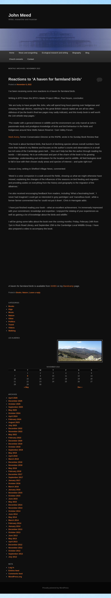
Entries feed (13, 570)
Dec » (80, 387)
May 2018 (12, 468)
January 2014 (14, 526)
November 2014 (15, 508)
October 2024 (14, 413)
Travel (11, 325)
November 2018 (15, 465)
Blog (87, 53)
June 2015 (12, 499)
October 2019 (14, 447)
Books (19, 293)
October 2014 (14, 511)
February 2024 (14, 419)
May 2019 (12, 453)
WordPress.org (15, 577)
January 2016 (14, 490)
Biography (76, 53)
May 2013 (12, 538)
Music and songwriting (28, 53)
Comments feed (15, 574)
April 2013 (12, 542)
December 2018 (15, 462)
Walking (11, 331)
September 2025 (15, 407)
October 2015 (14, 496)
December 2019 (15, 444)
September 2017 (15, 477)
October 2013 (14, 532)
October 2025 (14, 404)
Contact (30, 59)
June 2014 (12, 514)
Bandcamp (68, 286)
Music (11, 312)
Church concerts (16, 59)
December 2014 (15, 505)
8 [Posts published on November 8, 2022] (27, 376)
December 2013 (15, 529)
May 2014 (12, 517)
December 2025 (15, 401)
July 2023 (12, 425)
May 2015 (12, 502)
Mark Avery (13, 137)
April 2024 (12, 416)
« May (26, 387)
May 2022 (12, 434)
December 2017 (15, 474)
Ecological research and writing (55, 53)
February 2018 (14, 471)
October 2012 (14, 551)
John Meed (19, 15)
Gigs (10, 309)
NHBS (54, 286)
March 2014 (13, 520)
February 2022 (14, 438)
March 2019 (13, 459)
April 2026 (12, 398)
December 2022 (15, 428)
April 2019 (12, 456)
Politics (11, 321)
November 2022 (15, 431)
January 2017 (14, 480)
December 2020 (15, 441)
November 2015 (15, 493)
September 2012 (15, 554)
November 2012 (15, 548)
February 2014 (14, 523)
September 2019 (15, 450)
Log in (11, 567)
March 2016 (13, 487)
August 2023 (14, 422)
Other (10, 318)
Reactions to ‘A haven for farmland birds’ (45, 79)
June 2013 (12, 535)
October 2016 (14, 483)
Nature (25, 293)
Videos (11, 328)
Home (11, 53)
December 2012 (15, 545)
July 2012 (12, 557)
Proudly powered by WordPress (55, 588)
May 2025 (12, 410)
